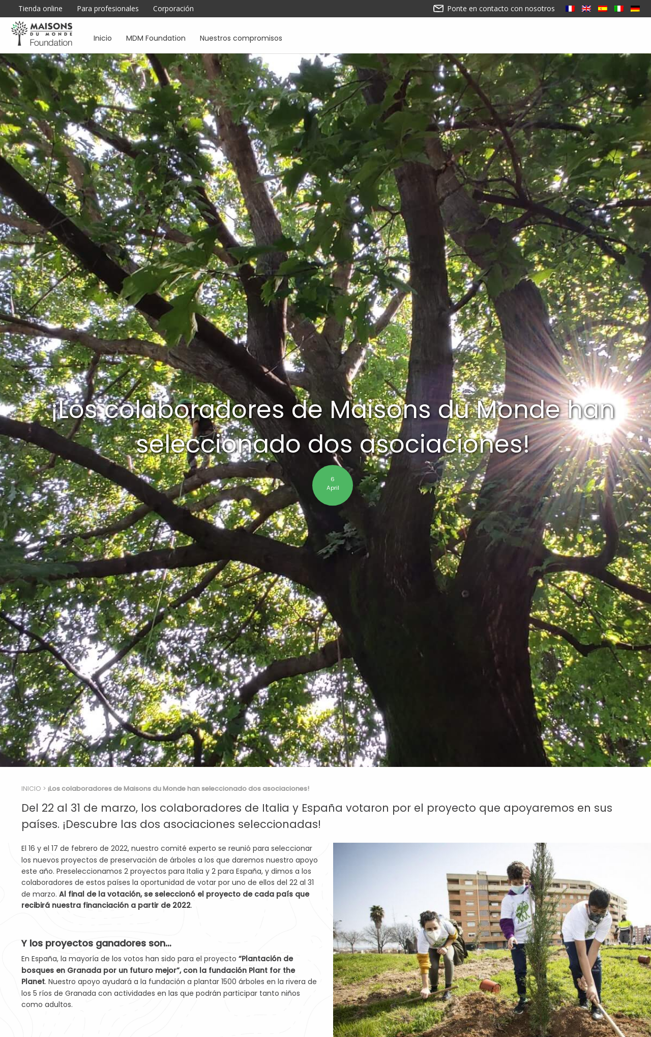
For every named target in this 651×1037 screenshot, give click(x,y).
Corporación (173, 8)
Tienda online (40, 8)
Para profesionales (108, 8)
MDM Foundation (156, 37)
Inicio (103, 37)
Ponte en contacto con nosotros (494, 8)
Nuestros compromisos (241, 37)
